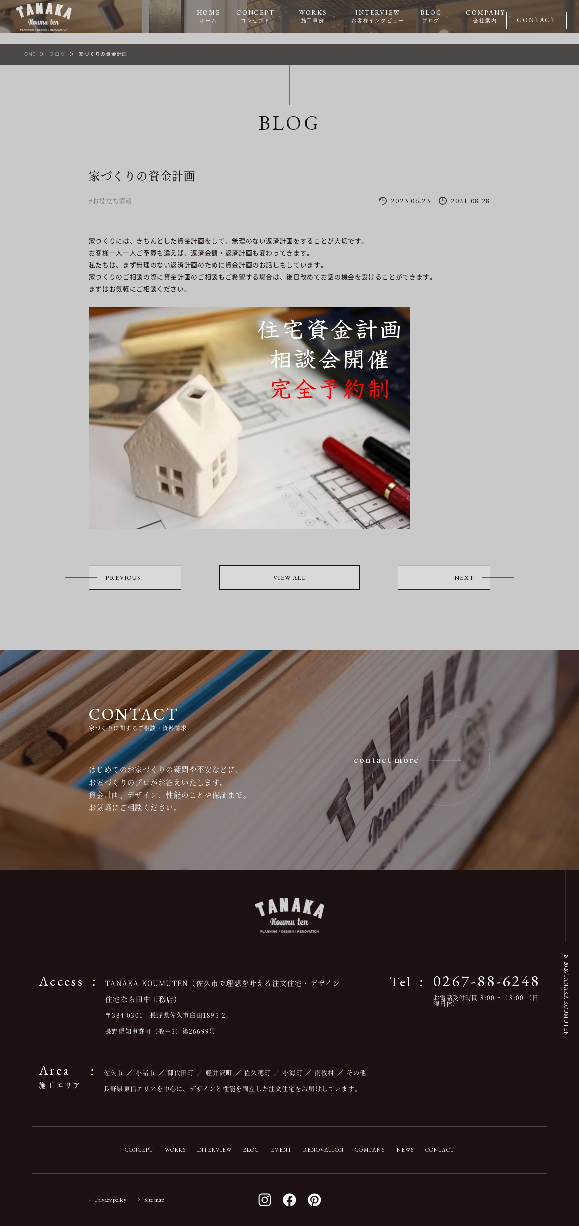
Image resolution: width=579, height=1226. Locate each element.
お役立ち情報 (112, 201)
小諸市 (146, 1072)
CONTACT (440, 1150)
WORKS (175, 1150)
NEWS (405, 1150)
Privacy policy (110, 1200)
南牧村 (325, 1072)
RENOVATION (323, 1150)
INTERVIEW (214, 1150)
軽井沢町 (219, 1072)
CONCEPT (139, 1150)
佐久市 (114, 1072)
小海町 (293, 1072)
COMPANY (370, 1150)
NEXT (464, 578)
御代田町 (180, 1072)
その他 (357, 1072)
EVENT (281, 1150)
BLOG (251, 1150)
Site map (154, 1200)
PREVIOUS (123, 578)
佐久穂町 (257, 1072)
